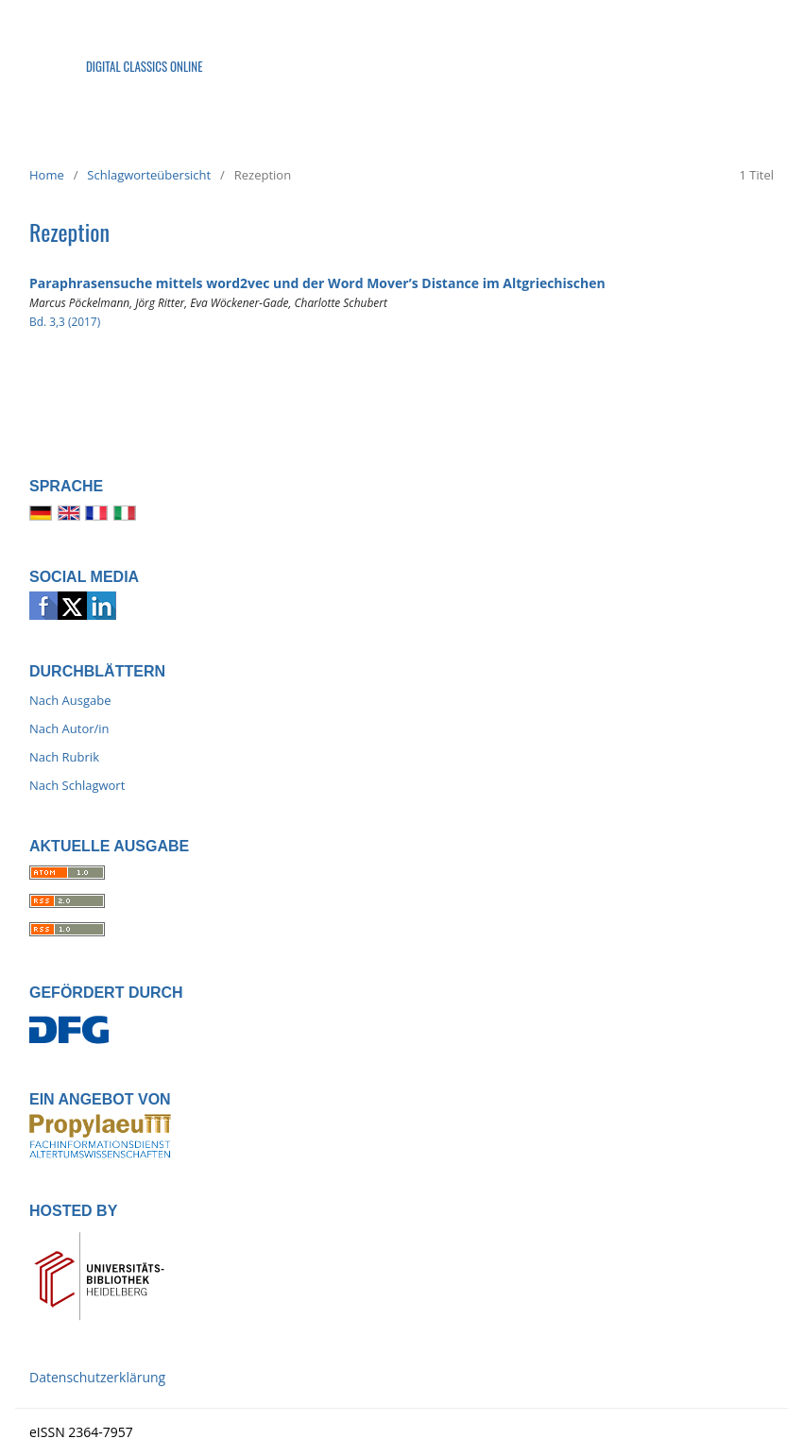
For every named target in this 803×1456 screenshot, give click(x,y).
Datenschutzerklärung (97, 1377)
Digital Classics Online (144, 66)
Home (46, 174)
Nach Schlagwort (77, 785)
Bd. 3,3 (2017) (64, 321)
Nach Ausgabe (70, 700)
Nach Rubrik (64, 756)
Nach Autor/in (69, 728)
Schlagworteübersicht (149, 174)
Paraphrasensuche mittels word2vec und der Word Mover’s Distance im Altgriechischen (317, 283)
